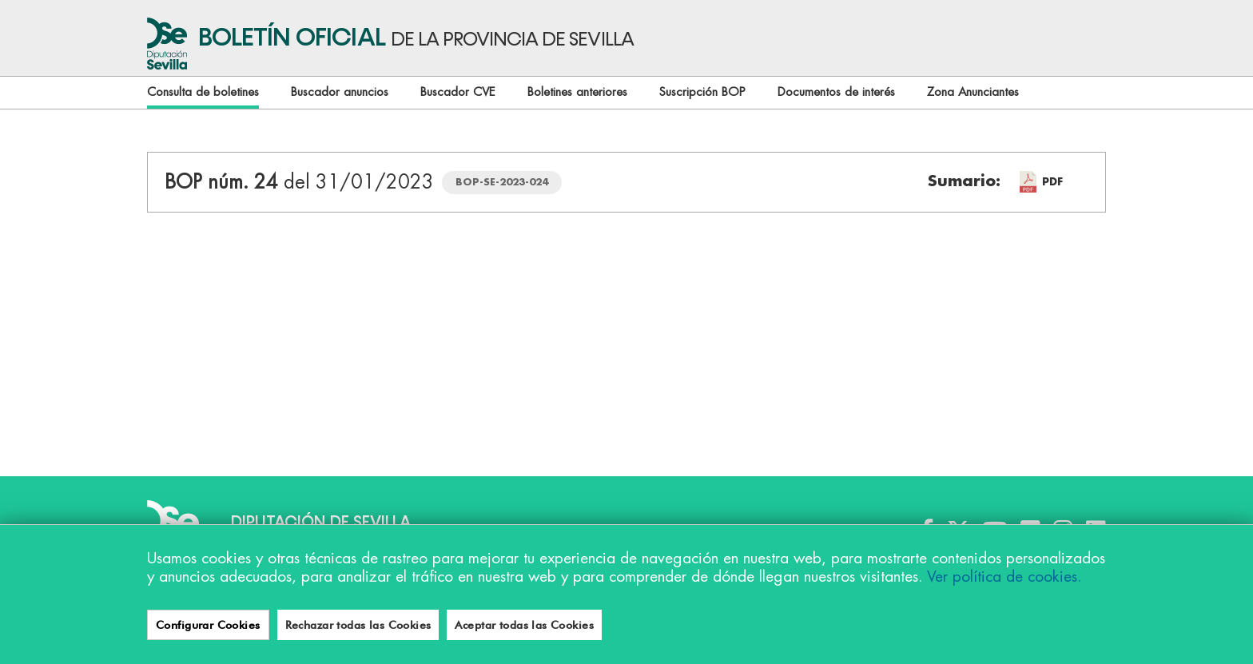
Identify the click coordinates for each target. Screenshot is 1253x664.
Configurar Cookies (208, 624)
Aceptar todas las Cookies (524, 624)
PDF (1052, 182)
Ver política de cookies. (1004, 576)
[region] (626, 594)
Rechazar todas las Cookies (358, 624)
